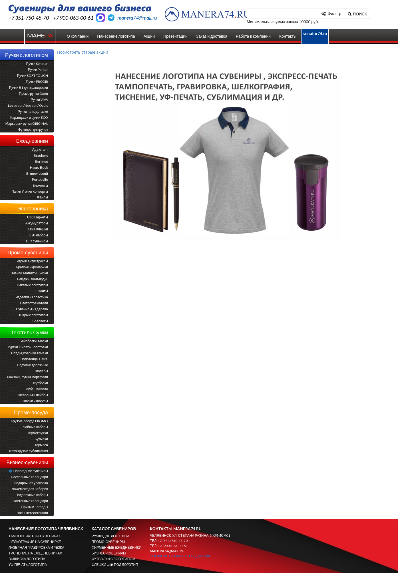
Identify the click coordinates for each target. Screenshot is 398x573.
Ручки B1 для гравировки (28, 87)
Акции (149, 36)
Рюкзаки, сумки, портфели (27, 377)
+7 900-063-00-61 (73, 18)
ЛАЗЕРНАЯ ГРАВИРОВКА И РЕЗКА (36, 547)
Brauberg (41, 155)
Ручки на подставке (33, 111)
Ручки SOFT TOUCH (32, 75)
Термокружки (37, 433)
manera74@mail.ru (137, 18)
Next (331, 150)
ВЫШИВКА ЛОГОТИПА (27, 559)
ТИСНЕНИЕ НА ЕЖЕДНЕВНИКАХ (35, 553)
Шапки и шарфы (35, 401)
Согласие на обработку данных (180, 556)
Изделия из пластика (31, 297)
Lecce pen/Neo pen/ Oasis (28, 105)
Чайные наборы (35, 427)
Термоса (41, 445)
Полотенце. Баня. (34, 359)
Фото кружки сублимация (28, 451)
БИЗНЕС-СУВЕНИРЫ (109, 553)
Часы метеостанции (32, 513)
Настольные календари (29, 477)
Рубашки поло (37, 389)
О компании (78, 36)
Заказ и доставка (211, 36)
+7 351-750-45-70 (29, 18)
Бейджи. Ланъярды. (32, 279)
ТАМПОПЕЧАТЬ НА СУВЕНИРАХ (35, 536)
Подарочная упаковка (31, 483)
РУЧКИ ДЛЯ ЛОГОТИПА (111, 536)
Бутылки (41, 439)
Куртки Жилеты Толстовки (27, 347)
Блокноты (40, 185)
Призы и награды (34, 507)
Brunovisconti (37, 173)
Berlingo (41, 161)
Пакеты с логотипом (32, 285)
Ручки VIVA (39, 99)
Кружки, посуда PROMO (29, 421)
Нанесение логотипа (116, 36)
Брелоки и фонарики (32, 267)
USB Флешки (38, 229)
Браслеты (40, 321)
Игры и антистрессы (32, 261)
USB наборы (38, 235)
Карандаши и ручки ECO (29, 117)
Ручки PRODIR (37, 81)
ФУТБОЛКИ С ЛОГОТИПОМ (113, 559)
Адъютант (40, 149)
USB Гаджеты (37, 217)
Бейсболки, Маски (34, 341)
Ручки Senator (37, 63)
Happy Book (39, 167)
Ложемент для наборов (30, 489)
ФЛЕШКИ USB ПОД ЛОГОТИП (115, 564)
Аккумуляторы (36, 223)
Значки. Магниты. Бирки (29, 273)
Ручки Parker (38, 69)
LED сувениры (37, 241)
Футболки (40, 383)
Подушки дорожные (32, 365)
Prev (120, 150)
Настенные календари (30, 501)
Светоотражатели (34, 303)
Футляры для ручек (33, 129)
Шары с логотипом (33, 315)
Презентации (175, 36)
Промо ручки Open (33, 93)
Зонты (43, 291)
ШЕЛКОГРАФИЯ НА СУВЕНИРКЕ (35, 542)
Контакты (287, 36)
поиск (357, 12)
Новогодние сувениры (28, 471)
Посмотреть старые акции (82, 52)
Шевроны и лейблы (33, 395)
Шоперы (41, 371)
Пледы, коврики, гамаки (29, 353)
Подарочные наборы (31, 495)
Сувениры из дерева (32, 309)
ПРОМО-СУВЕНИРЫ (108, 542)
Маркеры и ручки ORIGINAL (26, 123)
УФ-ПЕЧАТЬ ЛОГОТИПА (28, 564)
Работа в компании (253, 36)
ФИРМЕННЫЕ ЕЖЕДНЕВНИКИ (116, 547)
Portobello (40, 179)
